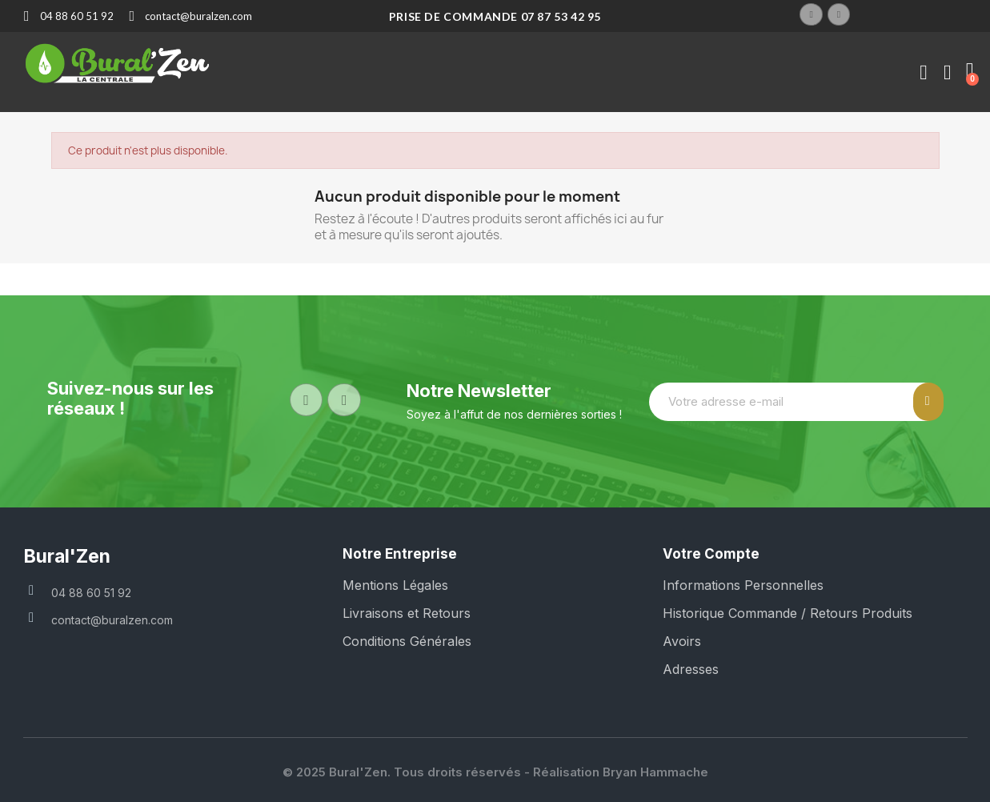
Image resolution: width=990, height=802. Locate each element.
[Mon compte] (924, 72)
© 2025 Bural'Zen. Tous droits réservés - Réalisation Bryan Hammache (495, 772)
